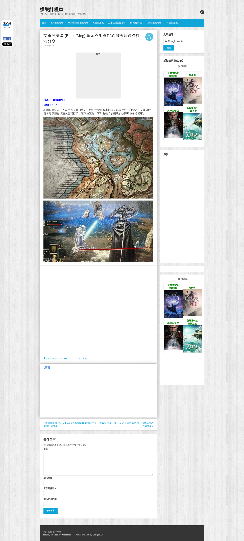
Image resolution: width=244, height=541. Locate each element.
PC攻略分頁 (81, 358)
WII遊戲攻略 (172, 22)
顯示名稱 (47, 478)
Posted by (56, 358)
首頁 (44, 22)
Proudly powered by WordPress (57, 534)
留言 (45, 448)
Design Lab (98, 534)
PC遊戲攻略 (98, 22)
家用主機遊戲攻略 (117, 22)
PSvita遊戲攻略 (154, 22)
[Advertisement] (98, 77)
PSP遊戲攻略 (136, 22)
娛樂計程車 (51, 9)
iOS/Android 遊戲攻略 (78, 22)
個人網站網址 (50, 498)
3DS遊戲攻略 (57, 22)
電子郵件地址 (50, 488)
